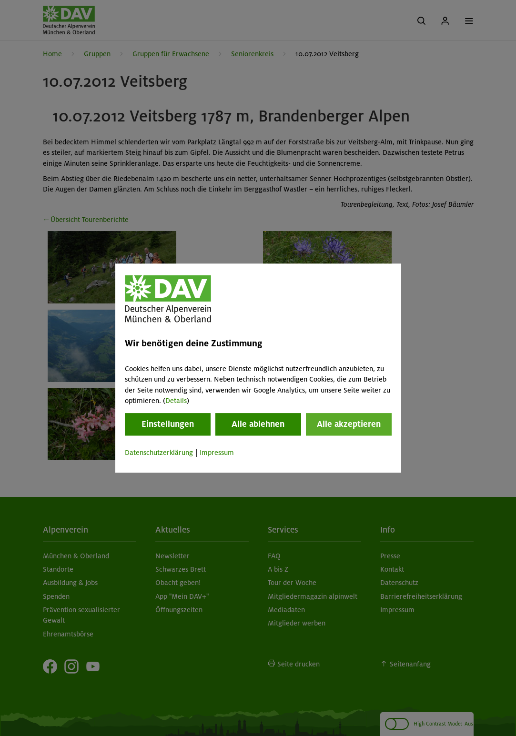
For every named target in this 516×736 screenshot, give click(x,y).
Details (176, 400)
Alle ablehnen (258, 424)
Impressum (217, 453)
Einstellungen (168, 424)
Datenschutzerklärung (159, 453)
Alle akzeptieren (349, 424)
